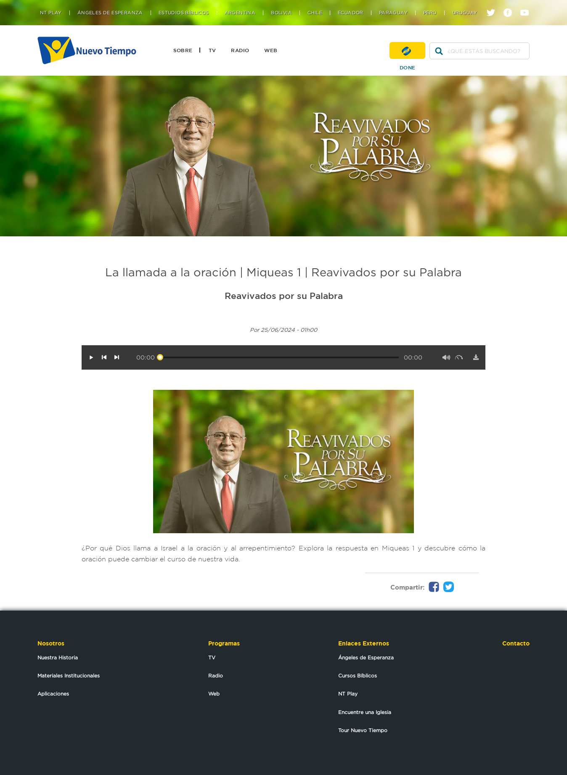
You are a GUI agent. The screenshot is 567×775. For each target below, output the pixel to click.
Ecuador (350, 13)
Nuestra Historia (57, 657)
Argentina (240, 13)
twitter (494, 5)
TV (212, 50)
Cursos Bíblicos (357, 675)
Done (407, 50)
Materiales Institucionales (68, 675)
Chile (314, 13)
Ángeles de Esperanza (110, 13)
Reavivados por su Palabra (284, 296)
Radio (240, 50)
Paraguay (393, 13)
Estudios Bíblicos (184, 13)
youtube (527, 5)
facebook (511, 5)
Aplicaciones (53, 693)
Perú (430, 13)
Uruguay (464, 13)
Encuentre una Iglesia (364, 712)
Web (270, 50)
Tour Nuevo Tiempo (362, 730)
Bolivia (281, 13)
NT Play (51, 13)
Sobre (183, 50)
